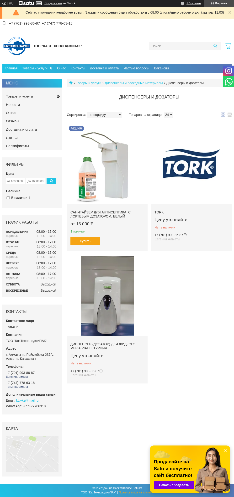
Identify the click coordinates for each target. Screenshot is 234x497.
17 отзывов (193, 3)
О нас (61, 68)
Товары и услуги (35, 68)
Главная (11, 68)
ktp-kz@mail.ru (27, 400)
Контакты (78, 68)
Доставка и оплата (104, 68)
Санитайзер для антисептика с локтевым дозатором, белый (100, 214)
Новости (13, 105)
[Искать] (215, 46)
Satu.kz (137, 488)
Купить (85, 241)
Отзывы (12, 121)
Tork (159, 212)
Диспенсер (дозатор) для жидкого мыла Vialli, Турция (102, 346)
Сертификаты (17, 146)
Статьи (12, 138)
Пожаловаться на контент (136, 492)
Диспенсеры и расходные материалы (134, 83)
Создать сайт (53, 3)
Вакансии (161, 68)
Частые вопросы (136, 68)
